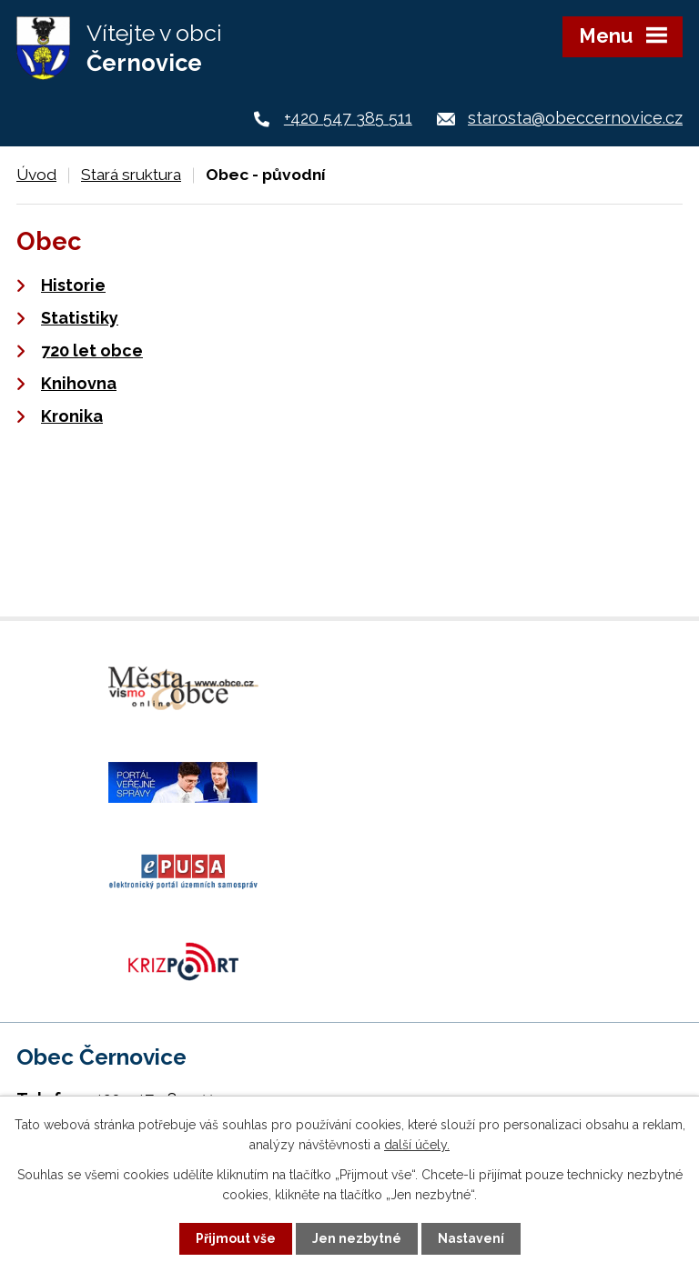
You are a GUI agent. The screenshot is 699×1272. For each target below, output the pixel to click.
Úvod (36, 174)
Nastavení (471, 1238)
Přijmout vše (236, 1238)
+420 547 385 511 (348, 117)
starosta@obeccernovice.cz (575, 117)
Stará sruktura (131, 174)
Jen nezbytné (356, 1238)
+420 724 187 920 (151, 947)
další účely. (417, 1144)
